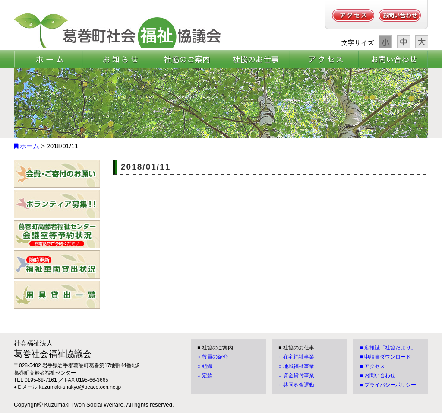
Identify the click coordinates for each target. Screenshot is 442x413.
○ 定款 (204, 375)
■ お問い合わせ (377, 375)
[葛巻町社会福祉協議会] (117, 30)
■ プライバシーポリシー (388, 385)
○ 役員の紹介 (212, 357)
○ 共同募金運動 (296, 385)
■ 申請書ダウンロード (385, 357)
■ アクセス (372, 366)
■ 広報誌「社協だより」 (388, 348)
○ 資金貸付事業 (296, 375)
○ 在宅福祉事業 (296, 357)
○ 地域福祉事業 (296, 366)
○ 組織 (204, 366)
